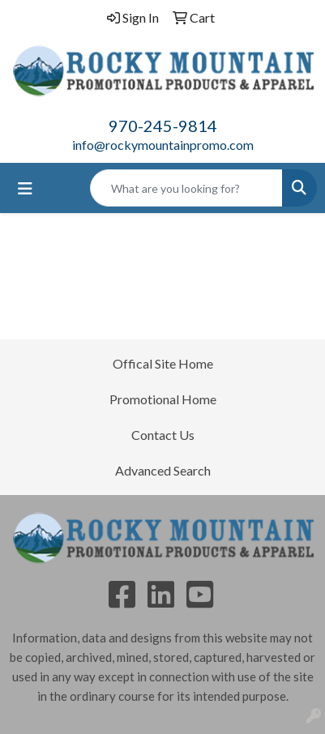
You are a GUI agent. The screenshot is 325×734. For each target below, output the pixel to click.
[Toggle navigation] (25, 188)
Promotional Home (162, 399)
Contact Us (163, 434)
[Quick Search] (186, 188)
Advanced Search (163, 470)
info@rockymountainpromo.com (163, 144)
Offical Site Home (163, 363)
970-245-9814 (163, 125)
